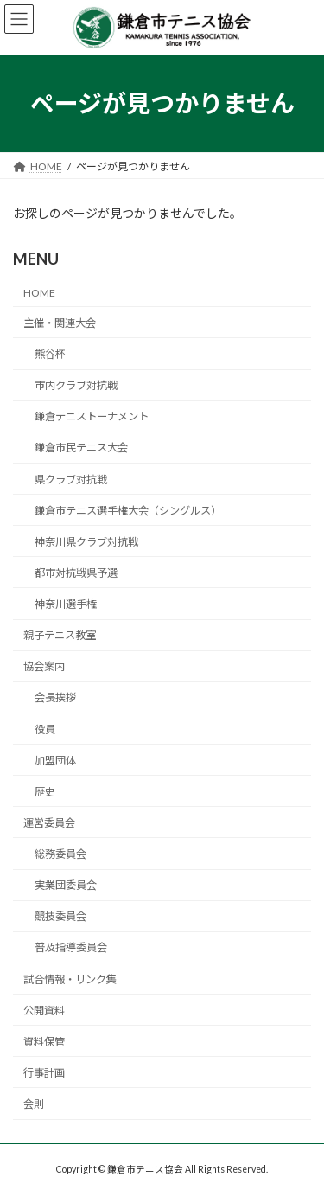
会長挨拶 (55, 697)
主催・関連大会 (59, 323)
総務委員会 (60, 853)
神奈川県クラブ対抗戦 (86, 541)
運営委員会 (49, 822)
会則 (33, 1103)
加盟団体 (55, 759)
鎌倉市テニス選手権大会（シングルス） (128, 509)
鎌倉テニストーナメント (92, 416)
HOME (39, 292)
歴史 (45, 791)
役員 (45, 728)
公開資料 (44, 1009)
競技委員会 (60, 916)
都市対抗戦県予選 (76, 572)
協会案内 (44, 666)
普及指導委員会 (71, 947)
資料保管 (44, 1041)
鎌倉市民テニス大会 (81, 447)
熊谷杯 (50, 354)
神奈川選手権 (66, 604)
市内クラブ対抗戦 (76, 385)
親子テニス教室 (59, 635)
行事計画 (44, 1072)
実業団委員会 (66, 885)
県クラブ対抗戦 (71, 478)
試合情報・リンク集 (70, 978)
